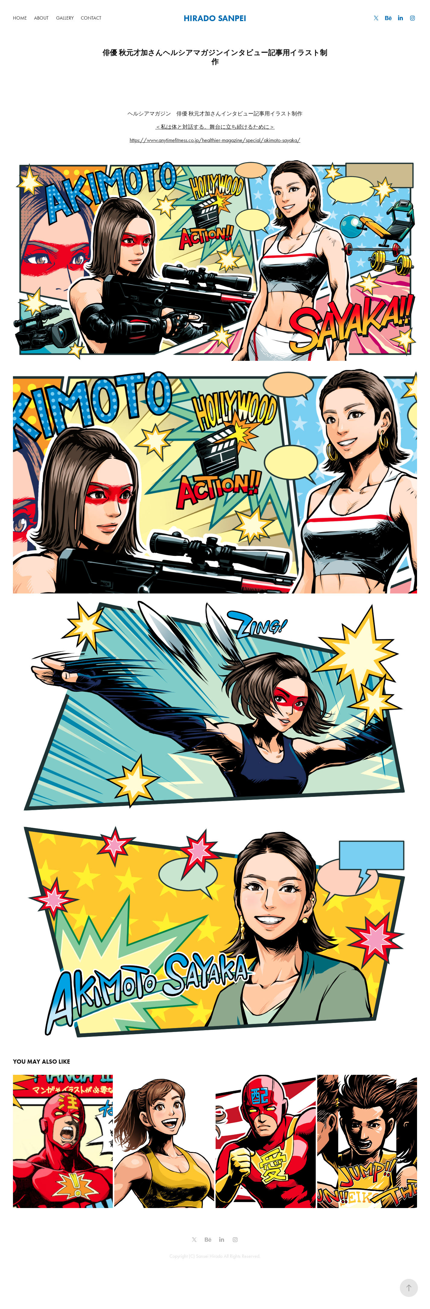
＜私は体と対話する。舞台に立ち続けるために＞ (215, 127)
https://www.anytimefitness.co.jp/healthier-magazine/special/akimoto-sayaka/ (215, 140)
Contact (91, 18)
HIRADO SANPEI (215, 18)
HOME (20, 18)
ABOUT (41, 18)
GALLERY (65, 18)
